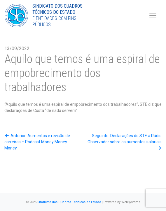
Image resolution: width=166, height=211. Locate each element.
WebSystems (130, 202)
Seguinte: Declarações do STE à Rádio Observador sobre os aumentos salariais (125, 141)
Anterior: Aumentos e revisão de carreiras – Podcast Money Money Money (37, 141)
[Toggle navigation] (152, 15)
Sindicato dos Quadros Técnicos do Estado (69, 202)
